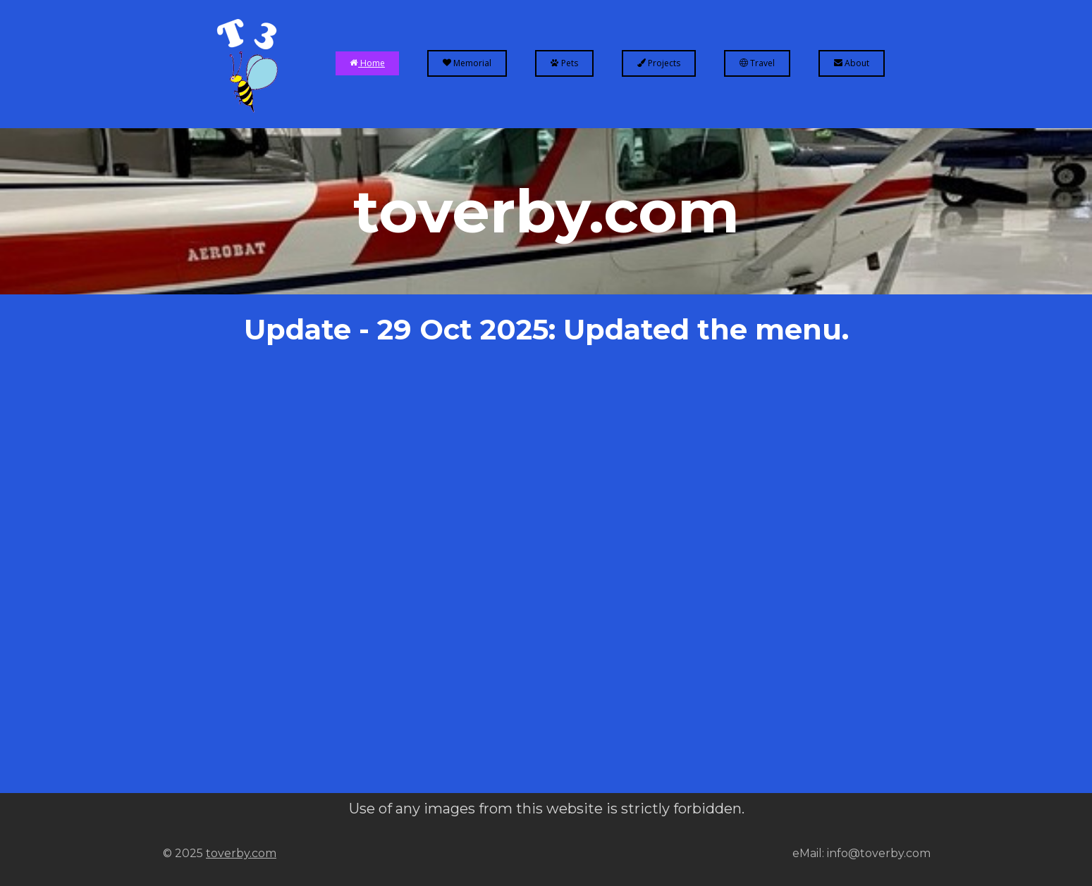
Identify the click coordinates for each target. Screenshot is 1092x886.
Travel (757, 63)
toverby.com (241, 853)
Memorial (467, 63)
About (851, 63)
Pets (564, 63)
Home (367, 63)
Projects (658, 63)
